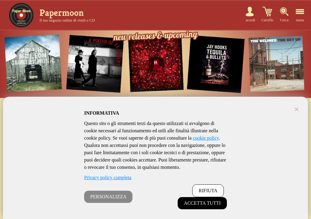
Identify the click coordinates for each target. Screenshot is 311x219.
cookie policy (206, 138)
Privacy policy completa (108, 177)
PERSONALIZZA (108, 196)
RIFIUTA (208, 190)
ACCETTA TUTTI (202, 203)
